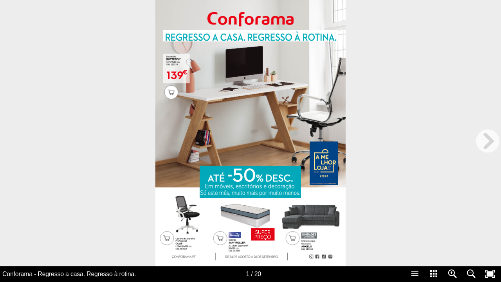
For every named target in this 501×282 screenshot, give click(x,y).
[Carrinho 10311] (292, 238)
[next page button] (487, 141)
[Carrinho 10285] (220, 238)
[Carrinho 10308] (166, 238)
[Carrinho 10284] (171, 92)
